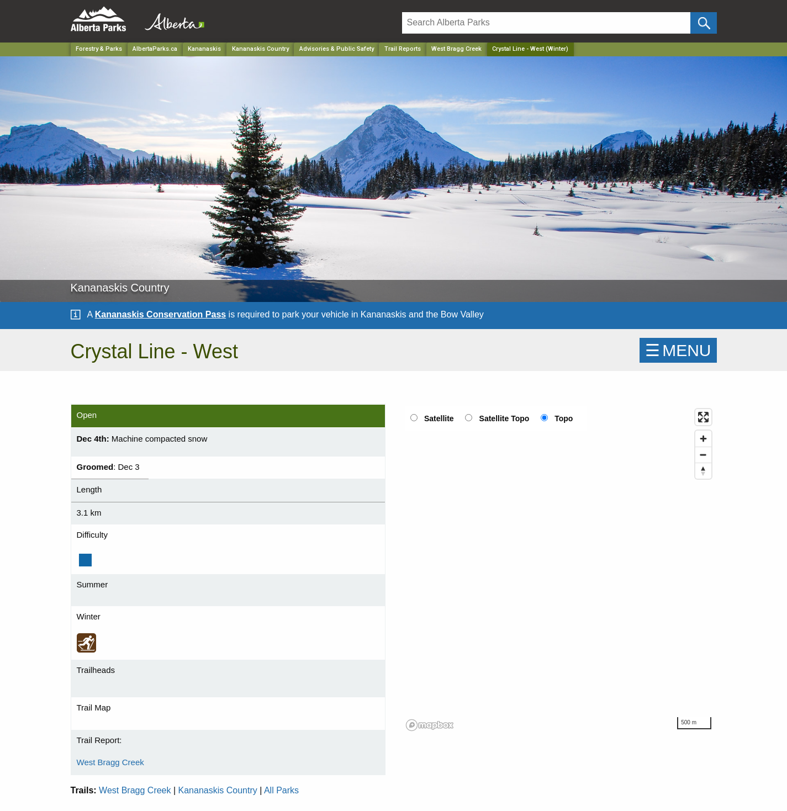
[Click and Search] (703, 23)
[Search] (546, 23)
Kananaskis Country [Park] (260, 48)
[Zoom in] (703, 439)
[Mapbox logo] (429, 725)
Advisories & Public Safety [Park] (336, 48)
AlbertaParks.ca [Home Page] (155, 48)
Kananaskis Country (217, 790)
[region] (559, 569)
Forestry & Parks (99, 48)
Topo (563, 418)
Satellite (439, 418)
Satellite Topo (504, 418)
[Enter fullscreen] (703, 417)
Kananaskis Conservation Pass (160, 314)
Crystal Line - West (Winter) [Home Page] (530, 48)
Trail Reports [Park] (402, 48)
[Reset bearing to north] (703, 471)
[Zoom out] (703, 455)
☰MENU (678, 350)
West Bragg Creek (456, 48)
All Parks (281, 790)
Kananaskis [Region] (204, 48)
